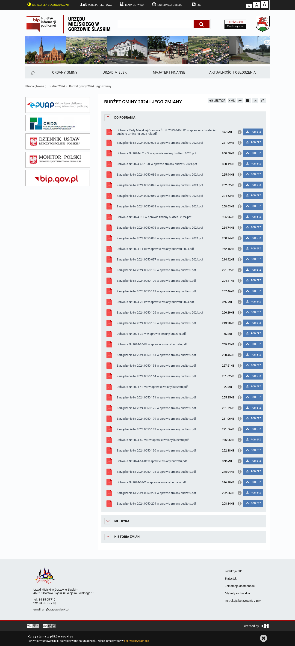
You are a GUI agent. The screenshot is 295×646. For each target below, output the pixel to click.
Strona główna (34, 86)
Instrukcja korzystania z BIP (242, 600)
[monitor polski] (57, 160)
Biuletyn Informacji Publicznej (44, 24)
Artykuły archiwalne (237, 593)
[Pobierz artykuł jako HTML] (255, 100)
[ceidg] (57, 123)
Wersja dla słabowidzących (48, 4)
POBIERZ (253, 131)
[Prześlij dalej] (240, 100)
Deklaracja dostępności (239, 586)
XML (231, 100)
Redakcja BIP (233, 571)
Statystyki (230, 578)
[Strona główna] (32, 72)
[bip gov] (57, 178)
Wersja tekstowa (95, 5)
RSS (196, 4)
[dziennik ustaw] (57, 141)
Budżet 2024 (57, 86)
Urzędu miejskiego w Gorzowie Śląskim (89, 24)
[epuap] (57, 105)
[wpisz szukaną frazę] (156, 24)
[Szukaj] (201, 24)
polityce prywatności (136, 641)
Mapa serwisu (131, 4)
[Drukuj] (263, 100)
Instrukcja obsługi (167, 4)
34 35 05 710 (47, 599)
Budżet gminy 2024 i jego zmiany (90, 86)
